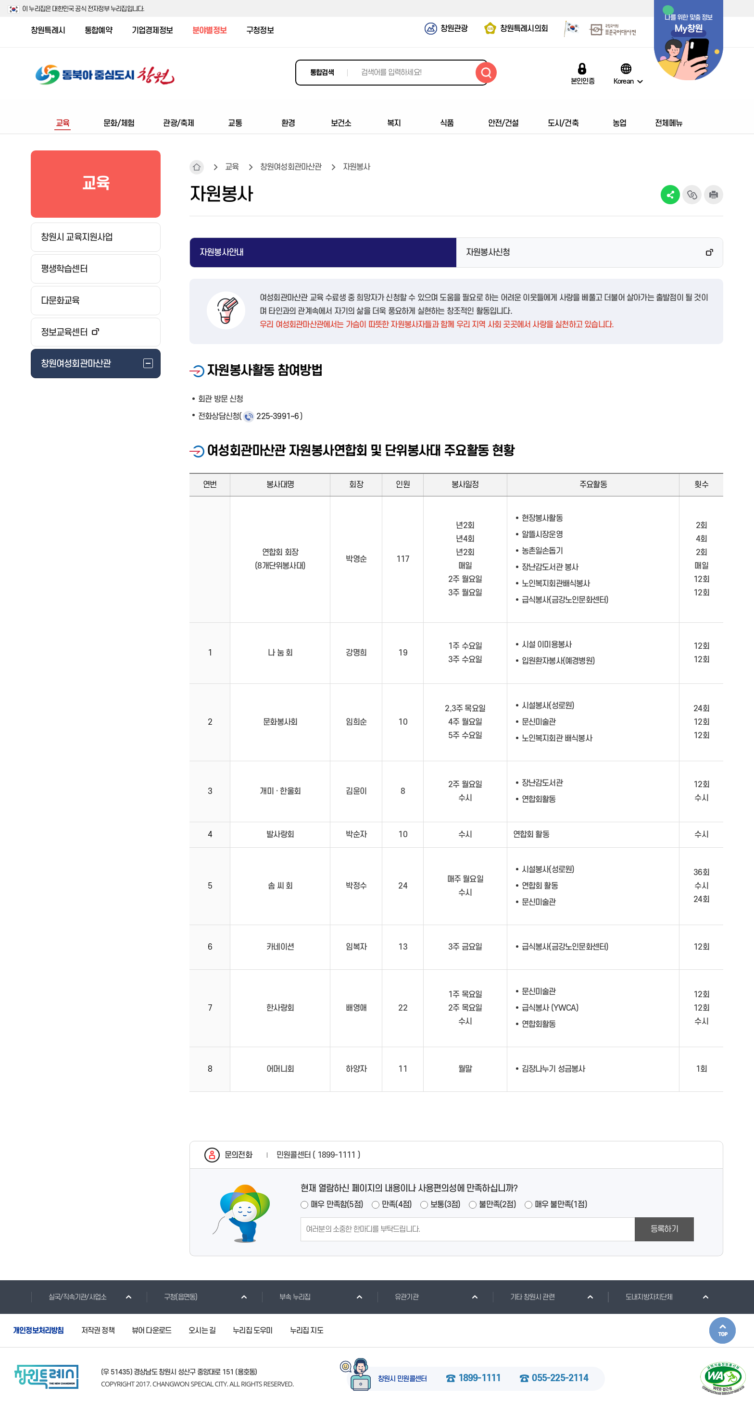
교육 (232, 167)
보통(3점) (445, 1204)
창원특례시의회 (524, 29)
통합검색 (322, 73)
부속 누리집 (286, 1297)
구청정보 (260, 30)
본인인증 (582, 81)
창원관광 (454, 29)
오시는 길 (201, 1330)
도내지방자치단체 (640, 1297)
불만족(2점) (497, 1204)
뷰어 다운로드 (151, 1330)
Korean (623, 81)
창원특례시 (48, 30)
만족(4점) (397, 1204)
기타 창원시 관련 (523, 1297)
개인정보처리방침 (38, 1330)
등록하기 (664, 1229)
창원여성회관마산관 (291, 167)
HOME (196, 167)
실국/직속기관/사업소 (68, 1297)
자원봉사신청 (488, 252)
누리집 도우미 (252, 1330)
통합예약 (98, 30)
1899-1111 (479, 1378)
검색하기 (486, 72)
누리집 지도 (306, 1330)
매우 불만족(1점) (561, 1204)
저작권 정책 (97, 1330)
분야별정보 (209, 30)
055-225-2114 (560, 1378)
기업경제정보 (152, 30)
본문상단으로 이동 (722, 1330)
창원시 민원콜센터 (402, 1379)
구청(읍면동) (171, 1297)
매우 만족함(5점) (337, 1204)
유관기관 (397, 1297)
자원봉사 (356, 167)
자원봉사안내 (221, 252)
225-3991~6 (277, 416)
